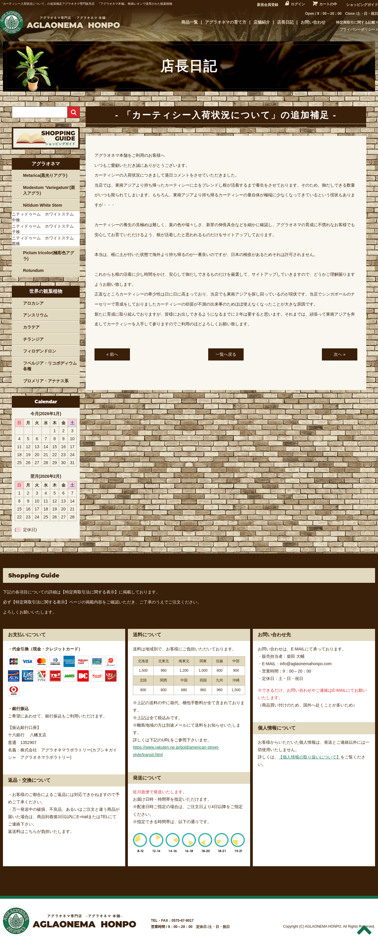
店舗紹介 (261, 22)
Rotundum (33, 270)
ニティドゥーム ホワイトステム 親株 (45, 241)
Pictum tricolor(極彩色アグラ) (48, 255)
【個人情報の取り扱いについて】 (309, 757)
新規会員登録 (267, 5)
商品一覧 (189, 22)
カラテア (31, 327)
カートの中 (328, 4)
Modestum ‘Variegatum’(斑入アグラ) (49, 190)
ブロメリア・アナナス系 (46, 380)
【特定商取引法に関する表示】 (90, 592)
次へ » (340, 354)
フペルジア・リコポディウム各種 (50, 366)
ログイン (298, 4)
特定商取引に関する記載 (355, 22)
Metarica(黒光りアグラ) (45, 175)
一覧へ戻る (226, 354)
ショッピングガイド (362, 5)
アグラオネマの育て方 (225, 22)
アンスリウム (35, 315)
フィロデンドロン (39, 351)
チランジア (33, 339)
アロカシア (33, 303)
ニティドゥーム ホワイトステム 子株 (45, 229)
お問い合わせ (313, 22)
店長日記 (285, 22)
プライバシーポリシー (357, 29)
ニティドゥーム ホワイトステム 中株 (45, 217)
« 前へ (112, 354)
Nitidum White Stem (42, 205)
